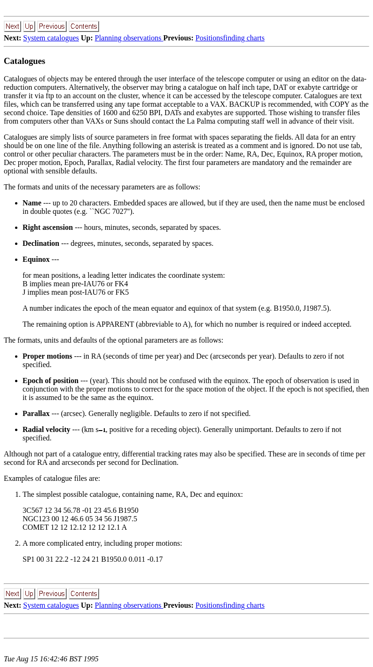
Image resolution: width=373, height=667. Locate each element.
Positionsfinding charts (229, 38)
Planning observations (129, 38)
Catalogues (24, 61)
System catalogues (51, 38)
